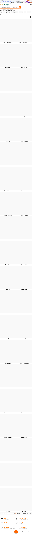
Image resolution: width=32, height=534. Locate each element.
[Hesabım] (26, 5)
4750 (26, 513)
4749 (24, 513)
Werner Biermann (24, 67)
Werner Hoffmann (24, 215)
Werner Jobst (24, 264)
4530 (18, 513)
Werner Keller (8, 314)
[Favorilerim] (28, 5)
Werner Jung (8, 289)
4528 (14, 513)
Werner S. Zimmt (8, 388)
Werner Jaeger (8, 264)
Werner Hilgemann (8, 215)
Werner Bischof (8, 92)
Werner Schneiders (24, 388)
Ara (30, 17)
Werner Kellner (24, 314)
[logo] (6, 4)
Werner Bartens (8, 67)
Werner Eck (8, 141)
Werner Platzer (8, 363)
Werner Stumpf (8, 462)
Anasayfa (3, 9)
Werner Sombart (24, 412)
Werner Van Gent (8, 486)
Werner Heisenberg (8, 190)
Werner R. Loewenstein (24, 363)
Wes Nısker (24, 511)
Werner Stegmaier (8, 437)
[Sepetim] (31, 5)
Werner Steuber (24, 437)
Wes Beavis (8, 511)
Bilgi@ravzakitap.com (23, 528)
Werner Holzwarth (8, 240)
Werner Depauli (24, 116)
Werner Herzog (24, 190)
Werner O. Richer (24, 338)
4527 (12, 513)
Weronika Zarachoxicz (24, 486)
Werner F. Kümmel (24, 141)
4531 (20, 513)
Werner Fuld (8, 166)
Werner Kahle (24, 289)
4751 (28, 513)
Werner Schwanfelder (8, 412)
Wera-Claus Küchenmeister (8, 42)
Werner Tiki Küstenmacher (24, 462)
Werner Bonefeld (8, 116)
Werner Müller (8, 338)
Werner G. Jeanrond (24, 166)
